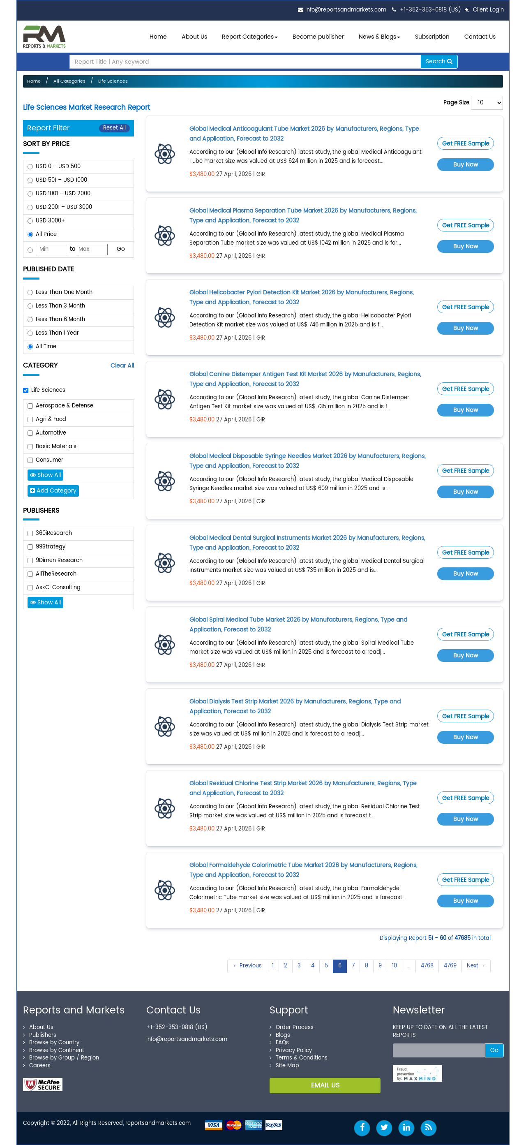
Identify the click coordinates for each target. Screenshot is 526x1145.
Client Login (484, 10)
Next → (476, 966)
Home (158, 37)
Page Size (456, 103)
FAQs (279, 1043)
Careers (37, 1066)
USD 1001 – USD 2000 (63, 194)
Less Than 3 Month (60, 306)
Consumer (49, 460)
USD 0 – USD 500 (58, 166)
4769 (450, 966)
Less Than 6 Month (60, 319)
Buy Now (465, 164)
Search (439, 61)
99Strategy (50, 547)
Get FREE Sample (465, 143)
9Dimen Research (59, 560)
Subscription (432, 37)
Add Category (53, 490)
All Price (46, 234)
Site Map (284, 1066)
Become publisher (318, 37)
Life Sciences (113, 81)
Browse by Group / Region (61, 1058)
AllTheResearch (56, 574)
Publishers (39, 1035)
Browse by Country (51, 1043)
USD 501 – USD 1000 (61, 180)
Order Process (292, 1027)
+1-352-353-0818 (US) (430, 10)
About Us (194, 37)
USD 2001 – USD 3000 (64, 207)
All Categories (69, 81)
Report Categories (248, 37)
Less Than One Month (64, 292)
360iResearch (54, 533)
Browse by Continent (53, 1050)
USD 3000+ (50, 221)
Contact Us (480, 37)
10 (394, 966)
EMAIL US (325, 1085)
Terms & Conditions (299, 1058)
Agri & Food (51, 419)
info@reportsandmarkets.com (345, 10)
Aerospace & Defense (64, 406)
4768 (427, 966)
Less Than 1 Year (57, 333)
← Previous (247, 966)
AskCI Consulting (58, 587)
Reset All (114, 128)
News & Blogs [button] (379, 37)
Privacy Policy (291, 1050)
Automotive (51, 433)
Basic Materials (56, 446)
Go (121, 249)
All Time (46, 346)
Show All (45, 475)
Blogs (280, 1035)
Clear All (122, 365)
